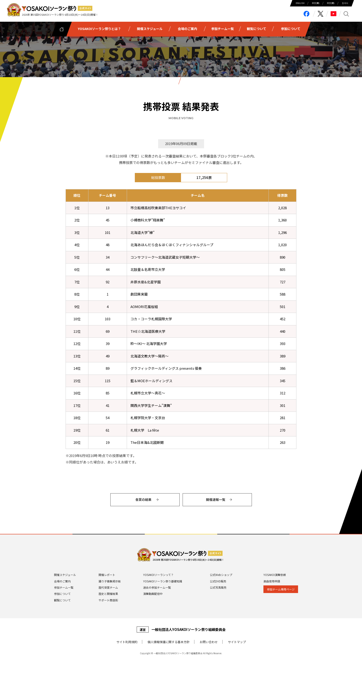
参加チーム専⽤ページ (281, 589)
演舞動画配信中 (153, 594)
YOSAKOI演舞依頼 (274, 575)
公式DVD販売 (218, 581)
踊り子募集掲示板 (110, 581)
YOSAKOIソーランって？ (158, 575)
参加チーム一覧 (63, 587)
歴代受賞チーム (108, 587)
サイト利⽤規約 (126, 642)
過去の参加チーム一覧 (157, 587)
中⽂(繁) (316, 3)
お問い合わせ (209, 642)
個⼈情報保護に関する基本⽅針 (169, 642)
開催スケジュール (65, 575)
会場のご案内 (62, 581)
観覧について (62, 600)
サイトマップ (237, 642)
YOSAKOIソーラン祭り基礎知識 (162, 581)
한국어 (345, 3)
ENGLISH (300, 3)
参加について (62, 594)
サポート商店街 (108, 600)
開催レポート (107, 575)
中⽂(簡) (331, 3)
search (346, 14)
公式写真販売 (218, 587)
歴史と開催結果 (108, 594)
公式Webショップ (221, 575)
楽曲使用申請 (271, 581)
